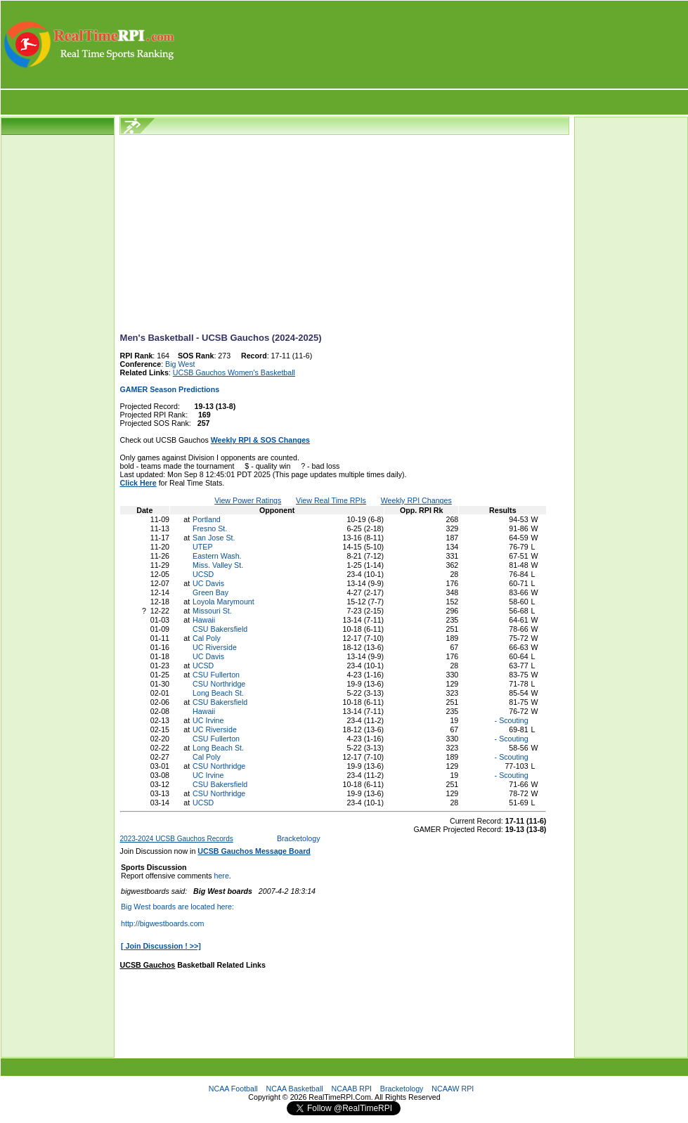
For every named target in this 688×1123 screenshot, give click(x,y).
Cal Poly (207, 638)
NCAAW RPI (452, 1088)
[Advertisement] (432, 45)
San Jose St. (214, 537)
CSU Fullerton (216, 674)
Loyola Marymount (223, 601)
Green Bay (210, 592)
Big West (180, 364)
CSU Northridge (219, 684)
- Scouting (510, 720)
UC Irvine (208, 720)
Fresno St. (210, 528)
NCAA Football (233, 1088)
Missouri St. (212, 610)
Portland (207, 519)
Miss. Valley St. (218, 565)
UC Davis (208, 583)
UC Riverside (215, 647)
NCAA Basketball (294, 1088)
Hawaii (204, 620)
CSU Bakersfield (220, 629)
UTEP (202, 547)
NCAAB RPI (352, 1088)
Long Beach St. (218, 693)
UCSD (203, 574)
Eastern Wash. (217, 556)
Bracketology (298, 838)
